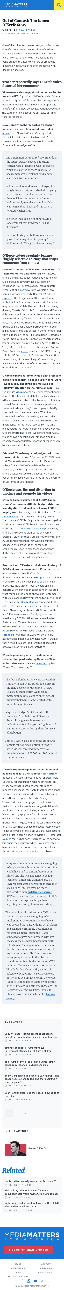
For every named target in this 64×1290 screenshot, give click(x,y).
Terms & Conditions (18, 1276)
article (6, 133)
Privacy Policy (46, 1272)
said (4, 322)
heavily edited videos (32, 528)
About (18, 1264)
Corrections (18, 1268)
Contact (46, 1264)
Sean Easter (27, 30)
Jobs (18, 1272)
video (48, 96)
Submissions (46, 1268)
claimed (6, 838)
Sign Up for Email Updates (28, 1250)
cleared (23, 289)
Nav (46, 5)
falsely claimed (10, 516)
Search (59, 5)
